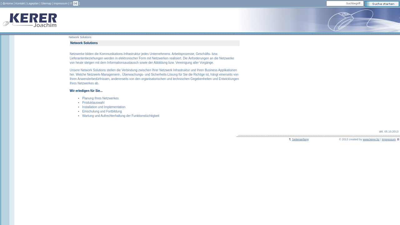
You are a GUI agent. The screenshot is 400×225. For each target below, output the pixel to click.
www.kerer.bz (371, 139)
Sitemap (46, 3)
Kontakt (20, 3)
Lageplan (33, 3)
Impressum (61, 3)
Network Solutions (80, 37)
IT (71, 3)
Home (7, 3)
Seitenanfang (298, 139)
